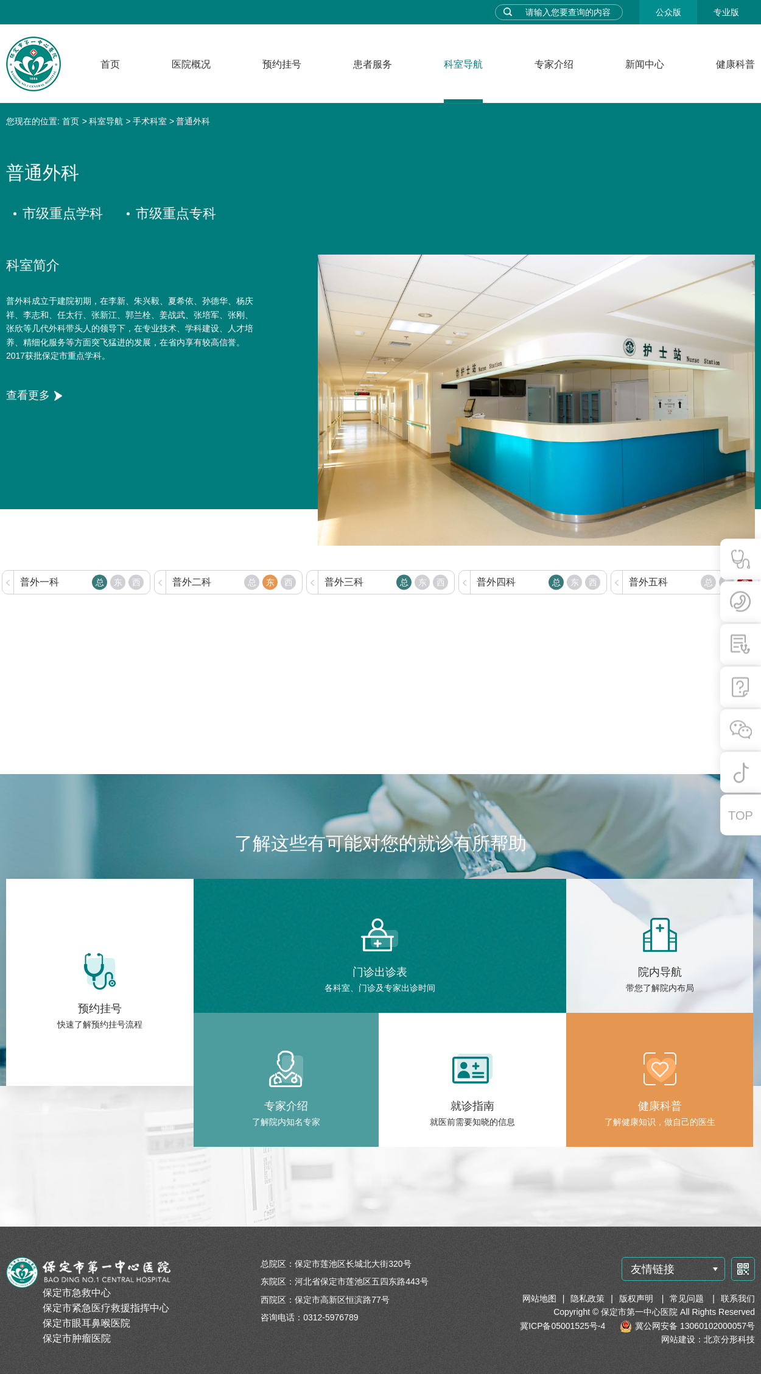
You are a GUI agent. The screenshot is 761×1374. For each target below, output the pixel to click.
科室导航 (463, 64)
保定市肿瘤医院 (77, 1338)
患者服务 (372, 64)
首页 (110, 64)
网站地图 (539, 1298)
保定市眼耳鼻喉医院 (86, 1323)
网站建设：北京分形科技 (708, 1339)
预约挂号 (281, 64)
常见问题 (688, 1298)
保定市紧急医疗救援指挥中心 (106, 1308)
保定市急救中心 (77, 1293)
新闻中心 (644, 64)
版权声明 (637, 1298)
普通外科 (193, 121)
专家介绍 (554, 64)
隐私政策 (587, 1298)
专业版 (726, 12)
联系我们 (738, 1298)
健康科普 (735, 64)
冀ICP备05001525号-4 (562, 1326)
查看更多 (28, 395)
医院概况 (191, 64)
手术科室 (150, 121)
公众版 (668, 12)
